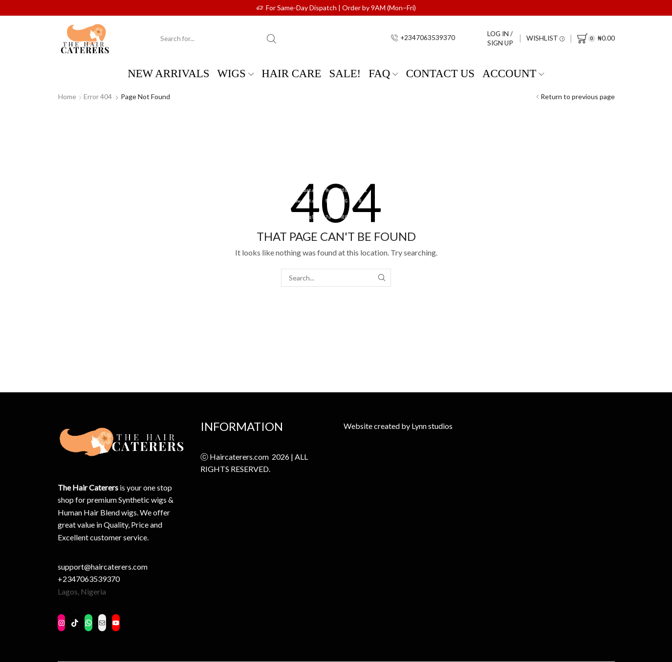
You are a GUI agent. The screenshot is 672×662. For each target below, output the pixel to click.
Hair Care (291, 73)
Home (67, 96)
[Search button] (271, 38)
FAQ (383, 73)
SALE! (345, 73)
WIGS (235, 73)
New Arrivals (168, 73)
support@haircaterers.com (103, 566)
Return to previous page (578, 96)
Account (513, 73)
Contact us (440, 73)
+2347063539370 (89, 578)
